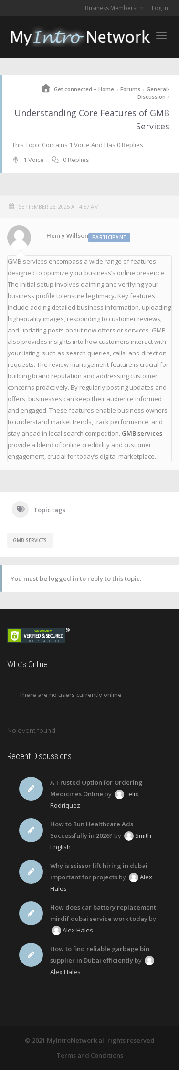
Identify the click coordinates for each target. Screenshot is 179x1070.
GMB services (142, 433)
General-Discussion (153, 93)
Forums (130, 89)
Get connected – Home (84, 89)
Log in (160, 8)
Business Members (111, 8)
